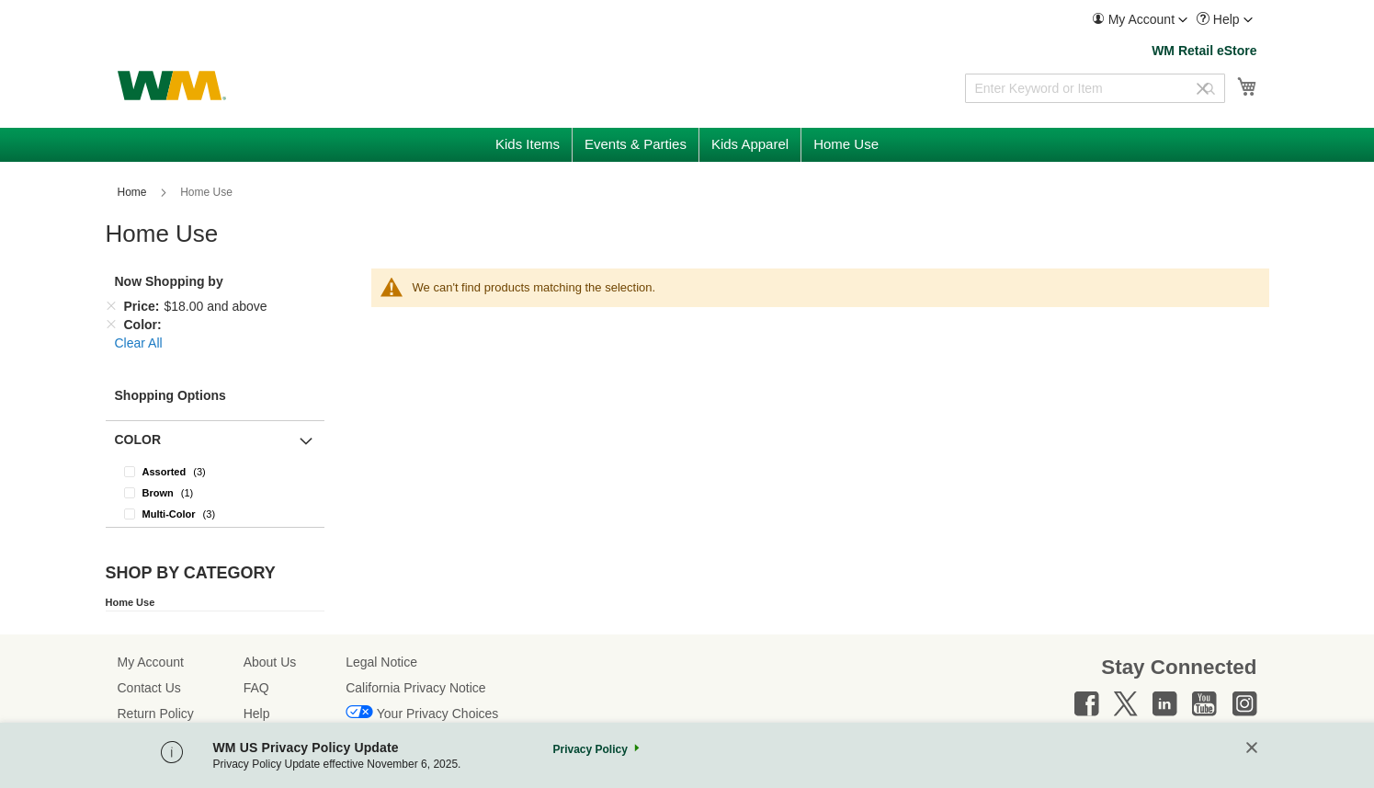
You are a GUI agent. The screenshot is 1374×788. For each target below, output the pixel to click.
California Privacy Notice (416, 687)
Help (257, 713)
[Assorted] (215, 471)
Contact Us (149, 687)
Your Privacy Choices (438, 713)
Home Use (130, 602)
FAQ (256, 687)
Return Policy (156, 713)
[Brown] (215, 492)
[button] (1139, 19)
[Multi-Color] (215, 513)
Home (134, 192)
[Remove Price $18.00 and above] (111, 306)
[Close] (1252, 748)
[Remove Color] (111, 324)
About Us (270, 662)
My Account (151, 662)
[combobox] (1095, 88)
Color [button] (138, 439)
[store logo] (172, 85)
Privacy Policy (589, 749)
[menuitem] (1139, 19)
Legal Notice (381, 662)
